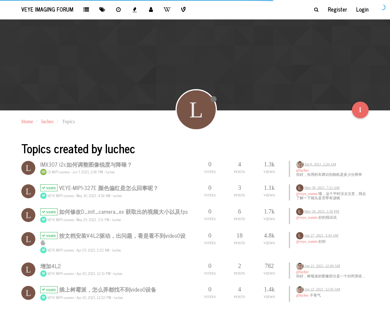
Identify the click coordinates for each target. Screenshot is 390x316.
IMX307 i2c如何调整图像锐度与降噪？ (86, 164)
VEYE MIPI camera (57, 196)
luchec (110, 172)
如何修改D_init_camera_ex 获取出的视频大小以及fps (123, 211)
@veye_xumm (306, 194)
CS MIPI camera (54, 172)
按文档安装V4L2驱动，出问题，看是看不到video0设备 (113, 239)
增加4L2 (50, 265)
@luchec (302, 170)
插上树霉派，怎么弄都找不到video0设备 (107, 289)
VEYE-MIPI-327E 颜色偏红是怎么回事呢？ (108, 187)
